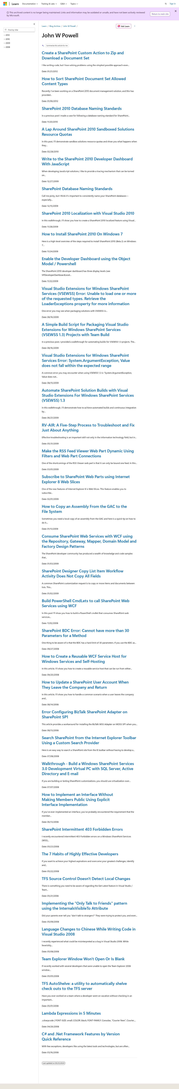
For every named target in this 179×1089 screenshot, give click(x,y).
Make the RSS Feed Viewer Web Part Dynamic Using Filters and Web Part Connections (88, 453)
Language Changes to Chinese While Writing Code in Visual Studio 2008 (89, 931)
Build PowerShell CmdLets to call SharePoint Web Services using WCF (85, 603)
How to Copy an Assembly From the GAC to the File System (84, 509)
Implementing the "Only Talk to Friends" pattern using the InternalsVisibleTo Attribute (84, 905)
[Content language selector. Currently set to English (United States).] (16, 1085)
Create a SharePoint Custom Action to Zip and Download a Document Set (83, 55)
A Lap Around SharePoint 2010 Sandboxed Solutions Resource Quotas (88, 131)
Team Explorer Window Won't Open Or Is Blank (83, 958)
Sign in (173, 3)
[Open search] (166, 3)
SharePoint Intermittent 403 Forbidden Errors (82, 829)
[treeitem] (20, 35)
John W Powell (69, 26)
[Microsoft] (5, 4)
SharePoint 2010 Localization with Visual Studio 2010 (88, 213)
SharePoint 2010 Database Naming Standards (82, 108)
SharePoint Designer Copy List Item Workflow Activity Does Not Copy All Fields (82, 573)
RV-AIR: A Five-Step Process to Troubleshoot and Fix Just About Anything (88, 427)
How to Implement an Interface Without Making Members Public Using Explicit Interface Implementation (77, 799)
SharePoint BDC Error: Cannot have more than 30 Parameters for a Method (85, 633)
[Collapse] (34, 24)
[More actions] (134, 26)
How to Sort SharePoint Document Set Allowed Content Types (84, 81)
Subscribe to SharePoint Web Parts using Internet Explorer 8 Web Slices (86, 479)
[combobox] (19, 30)
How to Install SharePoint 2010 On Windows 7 (82, 233)
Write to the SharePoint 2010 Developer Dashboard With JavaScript (87, 161)
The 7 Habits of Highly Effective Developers (80, 853)
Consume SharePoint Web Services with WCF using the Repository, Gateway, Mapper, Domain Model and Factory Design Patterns (89, 541)
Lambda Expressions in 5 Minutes (71, 1013)
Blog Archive (55, 26)
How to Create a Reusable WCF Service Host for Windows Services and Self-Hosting (84, 658)
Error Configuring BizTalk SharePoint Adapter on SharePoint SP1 (84, 714)
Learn (44, 26)
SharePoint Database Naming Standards (77, 188)
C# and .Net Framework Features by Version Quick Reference (81, 1036)
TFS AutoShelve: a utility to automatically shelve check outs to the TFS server (84, 986)
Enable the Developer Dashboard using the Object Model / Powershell (86, 261)
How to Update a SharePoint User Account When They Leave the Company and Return (85, 684)
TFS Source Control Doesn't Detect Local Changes (86, 878)
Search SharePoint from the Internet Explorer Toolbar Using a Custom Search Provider (89, 740)
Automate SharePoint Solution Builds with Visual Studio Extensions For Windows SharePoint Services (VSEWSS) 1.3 (88, 395)
